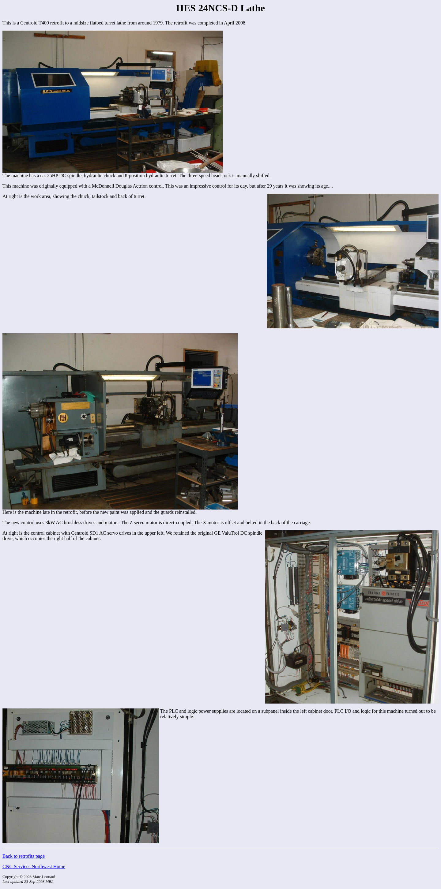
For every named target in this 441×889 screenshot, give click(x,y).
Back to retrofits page (23, 856)
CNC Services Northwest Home (33, 866)
